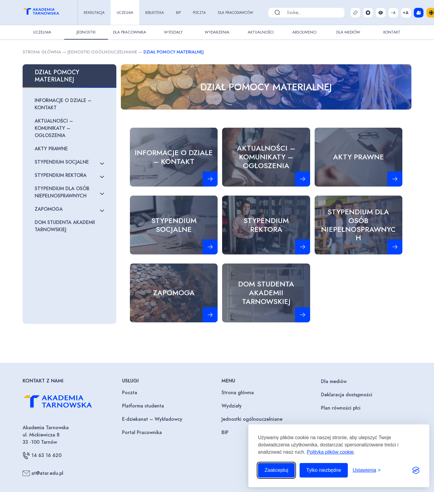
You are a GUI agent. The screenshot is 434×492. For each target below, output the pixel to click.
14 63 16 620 (42, 455)
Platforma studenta (143, 405)
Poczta (199, 12)
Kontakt (392, 32)
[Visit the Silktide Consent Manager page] (416, 470)
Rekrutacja (94, 12)
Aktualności (261, 32)
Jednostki (86, 32)
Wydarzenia (217, 32)
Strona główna (42, 52)
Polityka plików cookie (330, 452)
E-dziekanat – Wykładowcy (152, 419)
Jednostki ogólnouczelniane (102, 52)
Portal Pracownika (142, 432)
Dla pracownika (129, 32)
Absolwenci (304, 32)
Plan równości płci (340, 407)
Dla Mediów (348, 32)
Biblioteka (154, 12)
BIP (178, 12)
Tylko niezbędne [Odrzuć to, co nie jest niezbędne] (323, 470)
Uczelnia (125, 12)
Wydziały (173, 32)
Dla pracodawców (235, 12)
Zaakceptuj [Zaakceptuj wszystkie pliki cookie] (276, 470)
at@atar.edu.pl (43, 473)
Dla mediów (334, 381)
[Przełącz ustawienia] (367, 470)
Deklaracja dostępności (346, 394)
